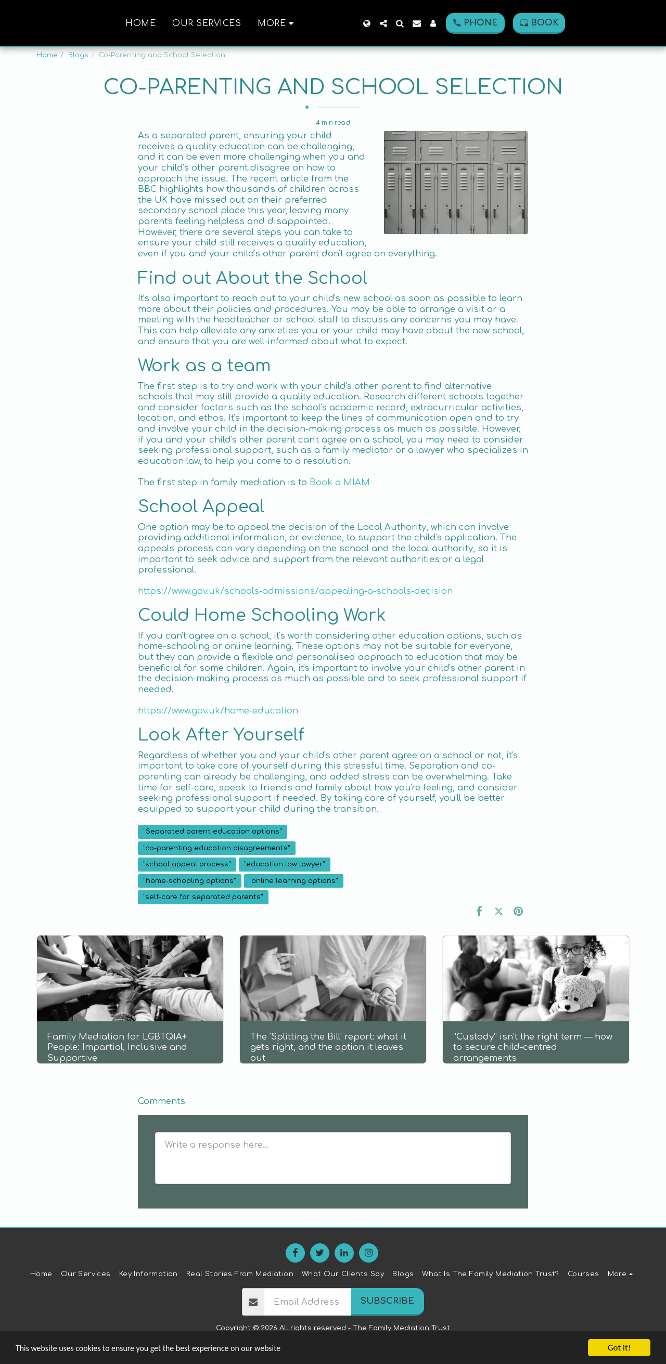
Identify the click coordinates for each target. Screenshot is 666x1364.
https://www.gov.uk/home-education (218, 711)
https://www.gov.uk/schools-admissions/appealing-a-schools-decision (295, 591)
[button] (419, 23)
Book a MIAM (340, 482)
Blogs (78, 55)
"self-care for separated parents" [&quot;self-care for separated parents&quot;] (203, 897)
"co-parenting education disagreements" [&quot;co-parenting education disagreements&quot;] (216, 848)
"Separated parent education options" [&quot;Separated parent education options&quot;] (212, 831)
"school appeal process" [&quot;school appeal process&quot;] (187, 864)
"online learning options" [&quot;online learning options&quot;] (293, 881)
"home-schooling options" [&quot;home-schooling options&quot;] (189, 881)
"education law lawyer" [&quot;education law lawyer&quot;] (284, 864)
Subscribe (387, 1301)
